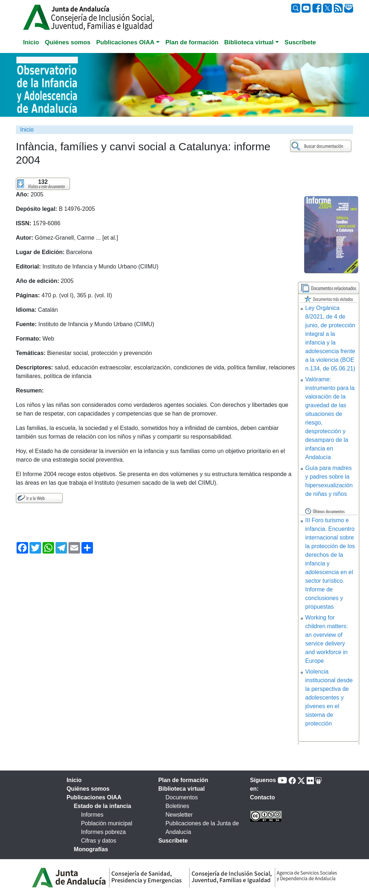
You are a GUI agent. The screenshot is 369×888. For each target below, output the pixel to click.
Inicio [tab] (31, 42)
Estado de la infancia (102, 806)
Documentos (181, 797)
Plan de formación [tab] (191, 42)
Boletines (177, 806)
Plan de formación (183, 780)
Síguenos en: (263, 784)
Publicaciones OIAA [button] (125, 42)
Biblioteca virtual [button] (249, 42)
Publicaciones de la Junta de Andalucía (202, 827)
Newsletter (179, 815)
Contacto (262, 797)
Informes (92, 815)
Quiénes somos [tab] (67, 42)
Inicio (27, 129)
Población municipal (106, 823)
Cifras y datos (98, 841)
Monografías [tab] (91, 849)
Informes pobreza (103, 832)
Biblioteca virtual (181, 789)
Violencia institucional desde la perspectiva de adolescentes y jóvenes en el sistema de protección (329, 698)
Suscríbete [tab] (300, 42)
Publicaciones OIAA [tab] (94, 797)
